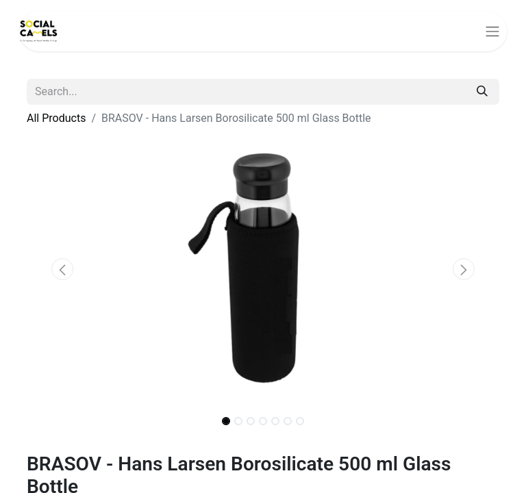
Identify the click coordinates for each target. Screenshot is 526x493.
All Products (56, 118)
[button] (62, 269)
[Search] (482, 92)
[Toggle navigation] (492, 31)
